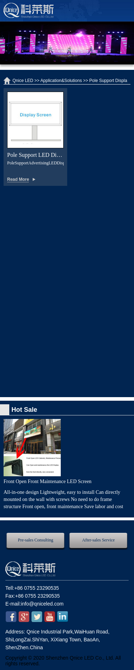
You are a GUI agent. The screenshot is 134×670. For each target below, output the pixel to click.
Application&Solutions (61, 80)
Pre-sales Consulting (35, 540)
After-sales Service (98, 540)
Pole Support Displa (108, 80)
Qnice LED (23, 80)
